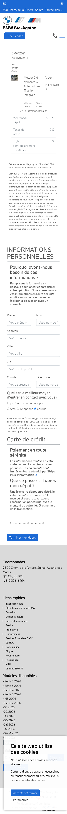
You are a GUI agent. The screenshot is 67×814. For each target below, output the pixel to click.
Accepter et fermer (25, 793)
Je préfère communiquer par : (26, 403)
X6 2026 (9, 724)
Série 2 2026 (12, 681)
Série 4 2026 (12, 690)
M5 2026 (9, 698)
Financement (11, 634)
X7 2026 (9, 729)
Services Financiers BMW (18, 638)
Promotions (10, 629)
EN (62, 3)
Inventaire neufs (13, 603)
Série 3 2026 (12, 685)
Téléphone (43, 377)
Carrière (8, 642)
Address (12, 331)
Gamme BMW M (13, 668)
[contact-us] (55, 35)
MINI (7, 664)
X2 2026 (9, 711)
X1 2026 (9, 707)
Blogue (8, 651)
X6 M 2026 (11, 733)
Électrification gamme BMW (19, 608)
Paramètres (20, 800)
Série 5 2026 (12, 694)
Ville (10, 346)
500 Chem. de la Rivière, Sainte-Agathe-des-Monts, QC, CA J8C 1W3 (33, 10)
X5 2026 (9, 720)
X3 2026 (9, 716)
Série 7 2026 (12, 703)
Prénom (12, 315)
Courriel (12, 377)
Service (8, 625)
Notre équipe (11, 647)
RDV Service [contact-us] (15, 36)
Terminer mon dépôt (22, 537)
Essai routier (11, 660)
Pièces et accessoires (15, 621)
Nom (39, 315)
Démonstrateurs (13, 616)
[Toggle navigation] (62, 35)
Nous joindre (11, 655)
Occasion (9, 612)
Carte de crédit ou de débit (27, 523)
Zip (9, 362)
